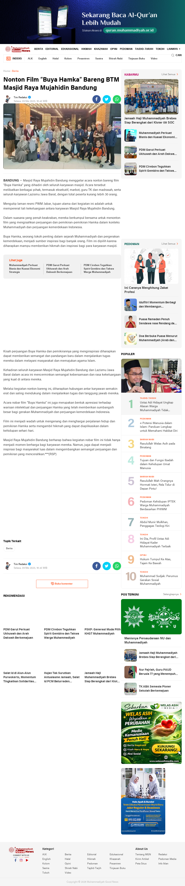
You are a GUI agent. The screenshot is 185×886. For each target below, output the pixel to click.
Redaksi (162, 854)
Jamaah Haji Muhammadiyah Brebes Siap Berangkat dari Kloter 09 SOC (150, 120)
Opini (113, 49)
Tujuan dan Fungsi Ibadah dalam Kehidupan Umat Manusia (156, 464)
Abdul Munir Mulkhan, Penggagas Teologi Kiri (154, 524)
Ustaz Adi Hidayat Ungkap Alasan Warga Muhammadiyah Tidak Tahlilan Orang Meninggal (156, 407)
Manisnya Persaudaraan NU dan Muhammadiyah (147, 640)
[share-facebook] (96, 99)
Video (154, 59)
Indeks (14, 58)
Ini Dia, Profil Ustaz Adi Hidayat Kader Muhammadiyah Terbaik (155, 542)
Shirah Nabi (116, 59)
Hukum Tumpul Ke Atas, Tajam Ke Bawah (155, 561)
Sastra (99, 59)
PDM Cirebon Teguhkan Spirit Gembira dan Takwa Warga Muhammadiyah (99, 269)
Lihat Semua (168, 74)
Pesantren (83, 59)
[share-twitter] (107, 99)
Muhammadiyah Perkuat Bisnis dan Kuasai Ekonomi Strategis (24, 269)
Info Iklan (163, 864)
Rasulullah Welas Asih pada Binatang (157, 445)
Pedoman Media (167, 859)
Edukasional (70, 49)
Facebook (15, 862)
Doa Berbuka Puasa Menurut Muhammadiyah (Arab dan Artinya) (158, 339)
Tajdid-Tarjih (144, 49)
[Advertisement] (62, 314)
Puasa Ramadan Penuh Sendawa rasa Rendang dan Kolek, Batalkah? (157, 322)
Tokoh (160, 49)
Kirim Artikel (142, 859)
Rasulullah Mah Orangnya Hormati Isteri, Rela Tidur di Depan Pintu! (157, 484)
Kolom (68, 59)
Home (6, 71)
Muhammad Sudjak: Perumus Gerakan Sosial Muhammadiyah (159, 580)
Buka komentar (62, 583)
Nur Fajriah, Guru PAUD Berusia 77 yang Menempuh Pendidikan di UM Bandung (157, 672)
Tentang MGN (143, 854)
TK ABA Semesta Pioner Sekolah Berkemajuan (155, 688)
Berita (38, 49)
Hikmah (86, 49)
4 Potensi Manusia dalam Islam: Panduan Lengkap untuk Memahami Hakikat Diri (159, 427)
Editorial (52, 49)
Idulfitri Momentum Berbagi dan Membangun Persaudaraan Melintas (157, 305)
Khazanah (101, 49)
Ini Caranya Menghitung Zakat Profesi (146, 290)
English (42, 59)
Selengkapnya (171, 594)
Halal (56, 59)
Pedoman (126, 49)
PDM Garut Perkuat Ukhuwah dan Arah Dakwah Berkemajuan (59, 269)
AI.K (30, 59)
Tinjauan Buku (136, 59)
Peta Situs (141, 864)
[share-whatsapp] (117, 99)
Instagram (21, 862)
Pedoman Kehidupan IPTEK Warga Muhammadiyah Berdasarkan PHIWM (157, 505)
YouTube (27, 862)
